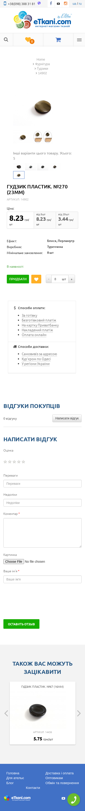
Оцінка (8, 450)
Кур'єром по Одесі (36, 358)
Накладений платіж (37, 329)
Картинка (10, 554)
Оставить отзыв (21, 624)
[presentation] (37, 601)
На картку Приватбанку (40, 325)
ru (80, 3)
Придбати (18, 279)
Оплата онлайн (34, 334)
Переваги (10, 475)
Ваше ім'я (11, 571)
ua (74, 3)
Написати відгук (67, 418)
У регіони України (36, 363)
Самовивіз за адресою (39, 353)
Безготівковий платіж (39, 320)
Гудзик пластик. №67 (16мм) (42, 686)
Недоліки (10, 494)
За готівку (29, 315)
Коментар (11, 513)
